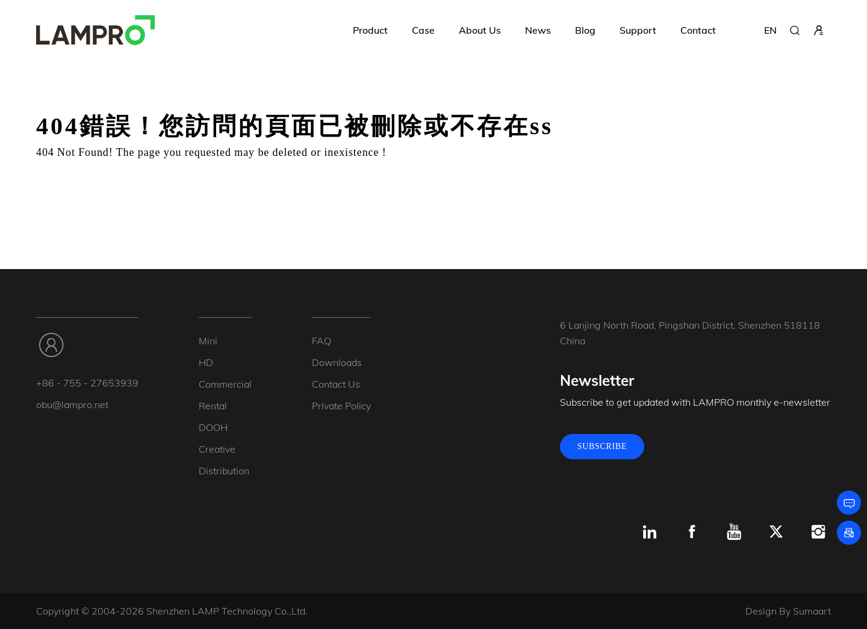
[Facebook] (691, 532)
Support (638, 30)
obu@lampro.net (72, 404)
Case (423, 30)
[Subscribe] (849, 533)
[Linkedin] (649, 532)
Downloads (337, 362)
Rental (213, 406)
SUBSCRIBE (602, 446)
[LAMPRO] (95, 30)
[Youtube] (734, 532)
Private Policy (341, 406)
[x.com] (776, 532)
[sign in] (819, 30)
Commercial (225, 384)
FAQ (321, 341)
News (538, 30)
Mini (208, 341)
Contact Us (336, 384)
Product (370, 30)
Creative (217, 449)
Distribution (224, 471)
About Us (480, 30)
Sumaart (812, 611)
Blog (585, 30)
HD (206, 362)
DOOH (213, 427)
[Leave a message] (849, 503)
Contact (698, 30)
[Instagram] (818, 532)
